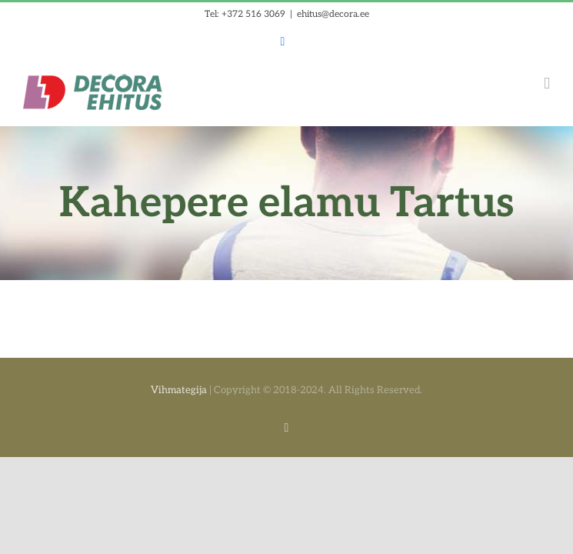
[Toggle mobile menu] (547, 83)
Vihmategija (179, 390)
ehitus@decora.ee (333, 14)
